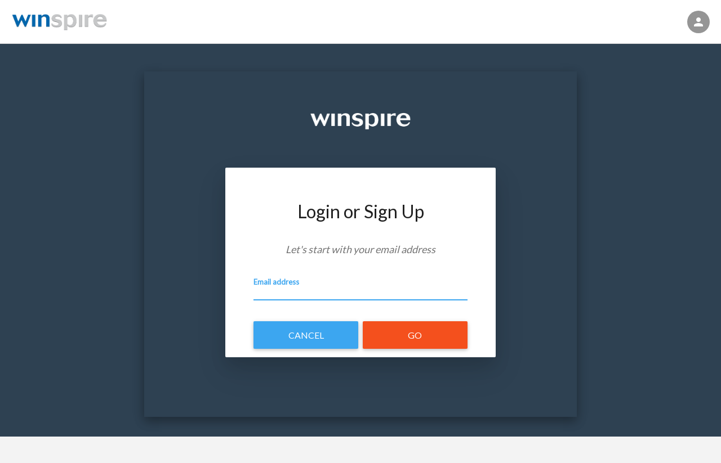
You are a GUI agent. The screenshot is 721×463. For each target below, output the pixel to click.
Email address (276, 281)
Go (415, 335)
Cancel (306, 335)
